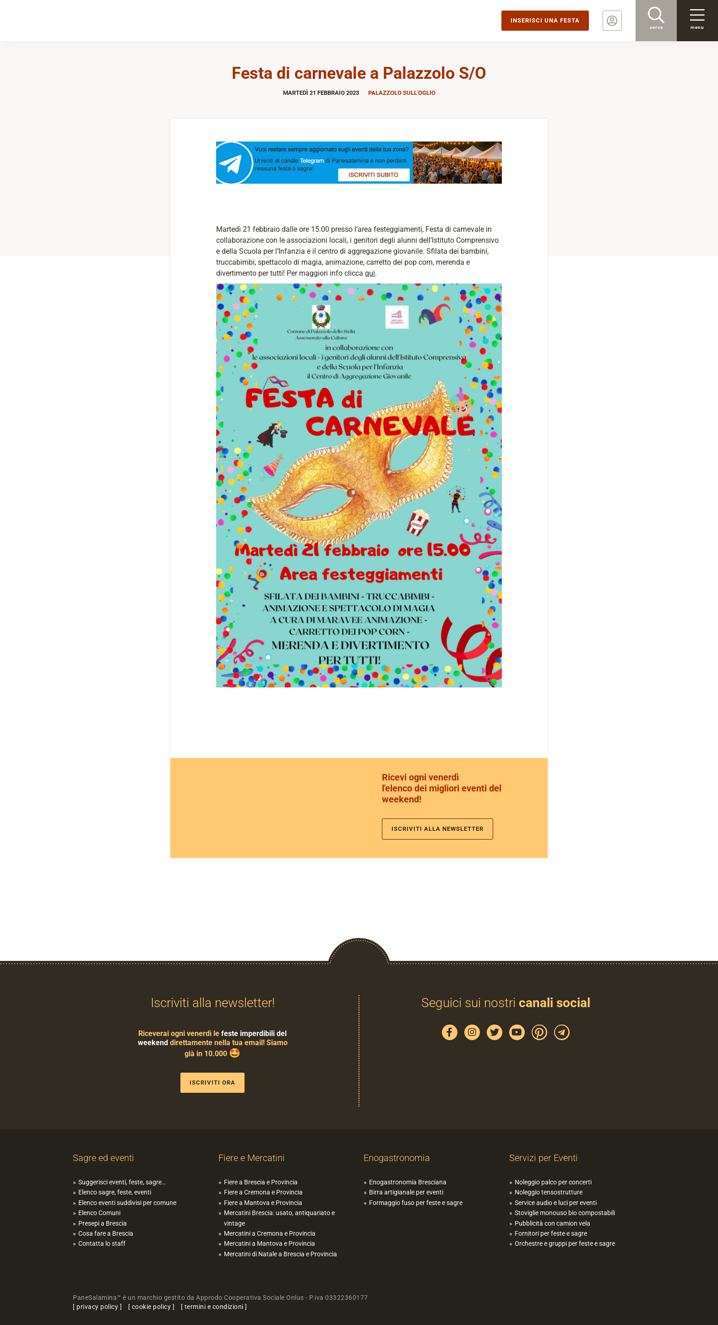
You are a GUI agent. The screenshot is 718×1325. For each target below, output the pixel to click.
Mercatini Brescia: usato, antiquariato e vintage (279, 1218)
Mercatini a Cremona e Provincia (269, 1233)
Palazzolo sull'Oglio (401, 92)
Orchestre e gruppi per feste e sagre (565, 1243)
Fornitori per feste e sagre (551, 1233)
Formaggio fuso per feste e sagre (415, 1202)
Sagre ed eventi (103, 1157)
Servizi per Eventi (543, 1157)
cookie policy (151, 1306)
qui (370, 273)
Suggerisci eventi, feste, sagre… (122, 1182)
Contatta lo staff (101, 1243)
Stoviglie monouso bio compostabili (565, 1212)
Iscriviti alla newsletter (438, 828)
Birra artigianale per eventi (406, 1192)
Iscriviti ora (212, 1082)
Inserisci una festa (545, 20)
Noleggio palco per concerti (553, 1182)
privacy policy (97, 1306)
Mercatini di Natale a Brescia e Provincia (280, 1254)
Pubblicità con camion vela (552, 1223)
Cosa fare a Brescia (105, 1233)
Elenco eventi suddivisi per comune (127, 1202)
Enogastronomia (397, 1157)
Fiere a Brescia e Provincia (261, 1182)
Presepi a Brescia (102, 1223)
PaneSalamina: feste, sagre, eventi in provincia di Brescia (71, 21)
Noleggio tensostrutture (548, 1192)
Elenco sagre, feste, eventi (114, 1192)
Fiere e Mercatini (251, 1157)
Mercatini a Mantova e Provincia (269, 1243)
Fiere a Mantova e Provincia (263, 1202)
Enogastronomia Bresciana (407, 1182)
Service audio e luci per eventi (556, 1202)
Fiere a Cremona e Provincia (263, 1192)
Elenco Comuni (99, 1212)
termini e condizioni (214, 1306)
